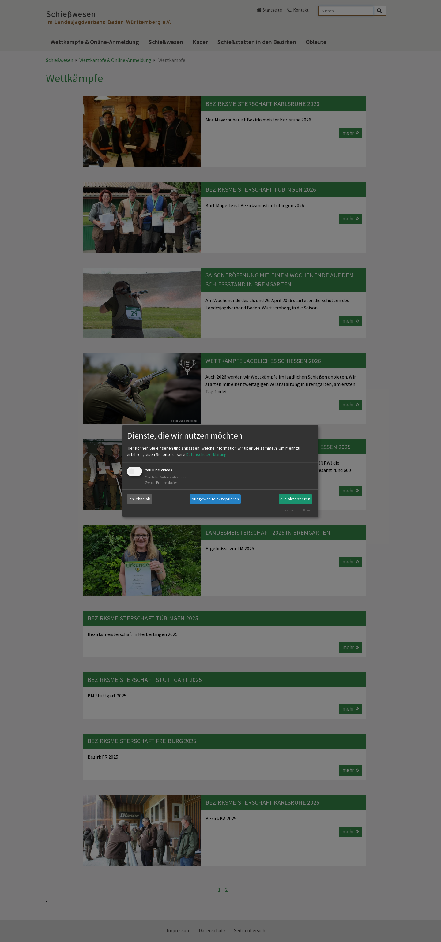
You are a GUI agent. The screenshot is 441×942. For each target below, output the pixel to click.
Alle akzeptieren (295, 499)
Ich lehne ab (139, 499)
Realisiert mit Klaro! (298, 510)
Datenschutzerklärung (206, 454)
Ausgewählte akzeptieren (215, 499)
